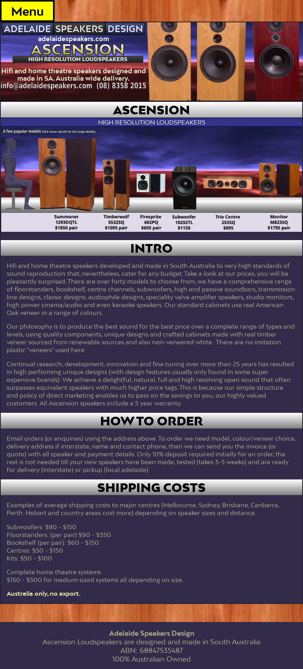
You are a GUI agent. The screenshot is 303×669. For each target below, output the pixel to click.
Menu (27, 11)
